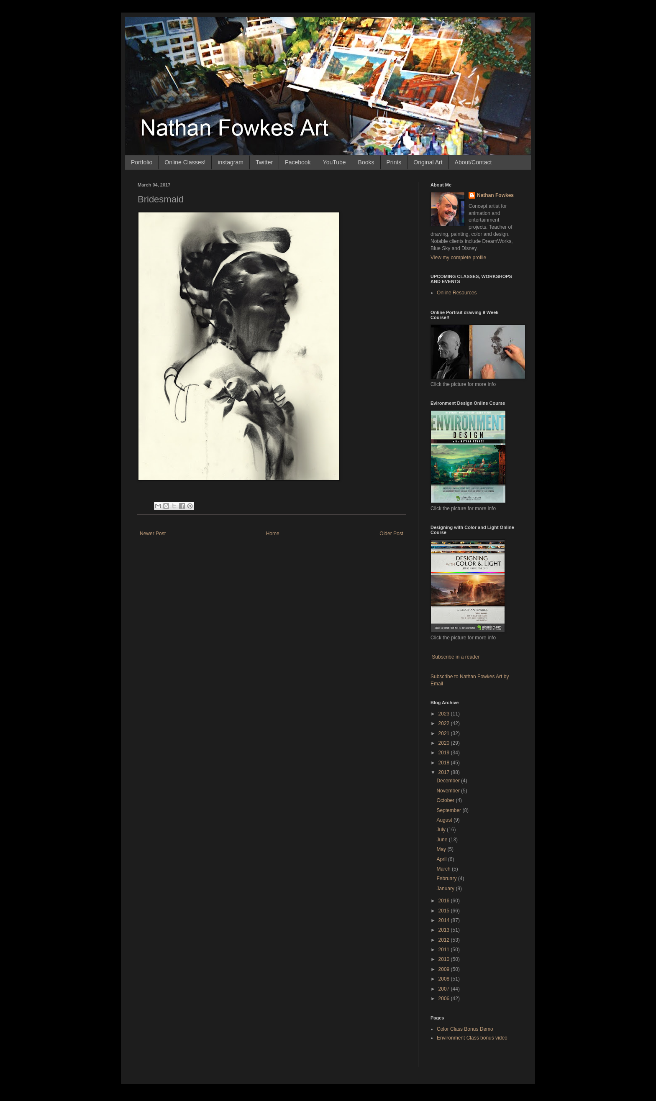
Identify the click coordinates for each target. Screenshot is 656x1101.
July (441, 830)
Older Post (391, 533)
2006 (444, 998)
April (442, 859)
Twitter (264, 162)
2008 (444, 979)
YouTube (334, 162)
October (446, 800)
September (449, 810)
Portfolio (141, 162)
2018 (444, 763)
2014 (444, 920)
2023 (444, 714)
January (446, 889)
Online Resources (457, 293)
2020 (444, 743)
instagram (230, 162)
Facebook (297, 162)
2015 (444, 911)
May (441, 849)
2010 (444, 959)
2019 (444, 753)
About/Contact (473, 162)
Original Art (427, 162)
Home (272, 533)
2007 (444, 989)
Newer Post (153, 533)
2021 (444, 733)
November (448, 791)
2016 (444, 901)
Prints (394, 162)
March (444, 869)
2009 (444, 969)
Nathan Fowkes (495, 195)
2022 (444, 723)
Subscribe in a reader (455, 657)
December (448, 781)
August (445, 820)
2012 (444, 940)
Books (366, 162)
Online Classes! (184, 162)
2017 (444, 772)
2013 (444, 930)
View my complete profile (458, 258)
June (442, 840)
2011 (444, 950)
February (447, 878)
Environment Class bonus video (472, 1038)
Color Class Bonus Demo (465, 1029)
